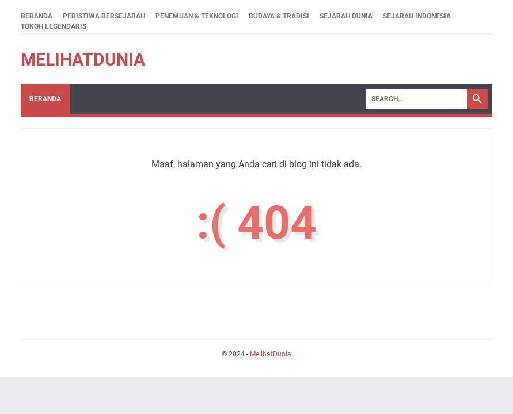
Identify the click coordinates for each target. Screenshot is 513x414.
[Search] (416, 99)
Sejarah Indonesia (417, 16)
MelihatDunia (83, 59)
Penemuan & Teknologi (196, 16)
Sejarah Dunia (346, 16)
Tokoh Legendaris (53, 26)
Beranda (36, 16)
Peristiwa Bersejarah (104, 16)
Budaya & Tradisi (279, 16)
